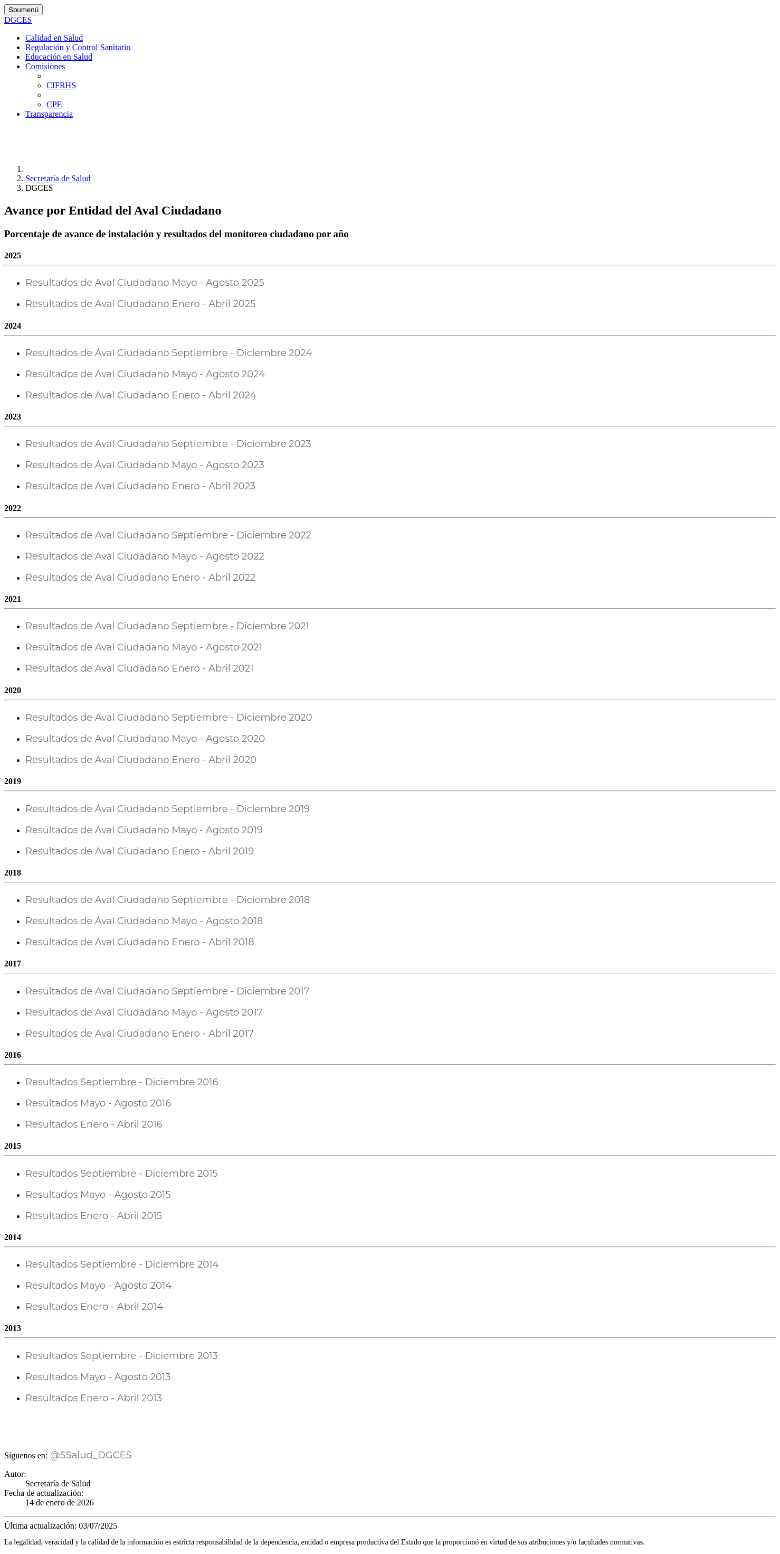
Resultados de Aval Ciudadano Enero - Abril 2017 (139, 1033)
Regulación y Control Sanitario (78, 47)
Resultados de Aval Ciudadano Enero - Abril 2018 (139, 942)
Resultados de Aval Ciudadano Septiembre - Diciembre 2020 (168, 717)
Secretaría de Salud (58, 178)
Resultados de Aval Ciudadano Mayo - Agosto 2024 (145, 374)
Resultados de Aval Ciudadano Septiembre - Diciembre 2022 (168, 535)
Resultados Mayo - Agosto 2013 (98, 1377)
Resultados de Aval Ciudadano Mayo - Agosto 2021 (143, 647)
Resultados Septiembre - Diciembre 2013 (121, 1356)
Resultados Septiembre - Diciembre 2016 (121, 1082)
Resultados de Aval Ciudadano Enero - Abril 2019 (139, 851)
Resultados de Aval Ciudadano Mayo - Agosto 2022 (144, 556)
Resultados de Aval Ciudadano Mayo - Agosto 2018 (144, 921)
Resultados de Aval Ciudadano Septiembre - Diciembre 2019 (167, 809)
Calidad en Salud (54, 37)
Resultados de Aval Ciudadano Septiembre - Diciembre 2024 (168, 353)
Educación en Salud (58, 56)
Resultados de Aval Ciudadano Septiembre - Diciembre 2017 (167, 991)
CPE (54, 104)
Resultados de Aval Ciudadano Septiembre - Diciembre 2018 (167, 900)
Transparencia (49, 113)
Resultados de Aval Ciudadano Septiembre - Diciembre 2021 (167, 626)
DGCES (18, 19)
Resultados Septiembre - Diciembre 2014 (121, 1264)
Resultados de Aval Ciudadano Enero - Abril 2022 (140, 577)
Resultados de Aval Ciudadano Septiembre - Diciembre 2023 (168, 444)
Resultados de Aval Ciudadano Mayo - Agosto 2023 (144, 465)
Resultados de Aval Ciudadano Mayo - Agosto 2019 (144, 830)
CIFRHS (61, 85)
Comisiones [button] (45, 66)
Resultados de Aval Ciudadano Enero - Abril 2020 (140, 760)
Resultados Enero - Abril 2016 (94, 1124)
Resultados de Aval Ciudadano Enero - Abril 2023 (140, 486)
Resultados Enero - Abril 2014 (94, 1307)
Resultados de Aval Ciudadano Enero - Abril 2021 (139, 668)
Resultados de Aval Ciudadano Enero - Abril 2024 (140, 395)
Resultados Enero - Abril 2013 (93, 1398)
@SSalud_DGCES (89, 1455)
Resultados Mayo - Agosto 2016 (98, 1103)
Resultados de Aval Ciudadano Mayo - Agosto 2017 (143, 1012)
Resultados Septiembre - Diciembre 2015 (121, 1173)
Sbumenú (23, 10)
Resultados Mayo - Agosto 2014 (98, 1285)
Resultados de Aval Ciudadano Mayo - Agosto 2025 (144, 283)
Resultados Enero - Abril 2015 (93, 1216)
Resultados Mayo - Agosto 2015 (98, 1195)
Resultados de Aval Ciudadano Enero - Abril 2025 (140, 304)
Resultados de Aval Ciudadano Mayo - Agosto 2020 (145, 739)
